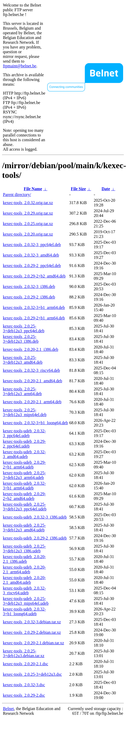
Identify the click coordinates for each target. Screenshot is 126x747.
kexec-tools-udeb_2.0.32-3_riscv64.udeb (24, 590)
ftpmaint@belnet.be (19, 66)
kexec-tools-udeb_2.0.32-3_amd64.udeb (24, 454)
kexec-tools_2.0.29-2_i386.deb (29, 297)
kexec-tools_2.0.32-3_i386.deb (29, 286)
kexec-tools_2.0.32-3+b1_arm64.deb (34, 307)
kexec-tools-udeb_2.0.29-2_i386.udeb (35, 538)
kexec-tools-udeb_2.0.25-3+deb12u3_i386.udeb (24, 548)
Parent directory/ (17, 194)
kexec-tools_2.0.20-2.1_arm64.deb (32, 402)
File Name (33, 189)
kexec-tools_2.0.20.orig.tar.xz (28, 234)
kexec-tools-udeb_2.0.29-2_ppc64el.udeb (24, 443)
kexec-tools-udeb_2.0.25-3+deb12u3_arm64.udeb (24, 475)
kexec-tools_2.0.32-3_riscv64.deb (31, 370)
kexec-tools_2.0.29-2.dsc (24, 695)
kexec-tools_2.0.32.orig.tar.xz (28, 202)
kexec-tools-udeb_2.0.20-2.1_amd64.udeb (24, 580)
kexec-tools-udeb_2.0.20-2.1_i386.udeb (24, 559)
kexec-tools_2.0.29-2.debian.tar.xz (32, 632)
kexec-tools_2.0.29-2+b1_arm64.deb (34, 318)
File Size (78, 189)
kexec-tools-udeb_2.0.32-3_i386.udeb (35, 517)
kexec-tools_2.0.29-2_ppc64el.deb (32, 265)
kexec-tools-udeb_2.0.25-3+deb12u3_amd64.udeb (24, 527)
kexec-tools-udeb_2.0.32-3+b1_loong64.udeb (24, 611)
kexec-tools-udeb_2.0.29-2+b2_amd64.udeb (24, 496)
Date (106, 189)
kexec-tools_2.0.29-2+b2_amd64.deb (34, 276)
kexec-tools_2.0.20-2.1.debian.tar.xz (33, 643)
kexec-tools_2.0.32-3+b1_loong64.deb (35, 423)
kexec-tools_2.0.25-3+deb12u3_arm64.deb (22, 391)
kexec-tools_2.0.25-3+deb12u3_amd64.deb (23, 359)
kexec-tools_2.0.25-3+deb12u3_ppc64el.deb (23, 328)
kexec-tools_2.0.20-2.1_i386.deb (30, 349)
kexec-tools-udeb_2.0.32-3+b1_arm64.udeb (24, 485)
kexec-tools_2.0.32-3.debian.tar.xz (32, 622)
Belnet (8, 708)
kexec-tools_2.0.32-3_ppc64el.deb (32, 244)
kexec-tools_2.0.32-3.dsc (24, 685)
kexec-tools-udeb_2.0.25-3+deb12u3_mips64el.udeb (26, 601)
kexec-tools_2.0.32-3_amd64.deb (31, 255)
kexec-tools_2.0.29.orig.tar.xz (28, 213)
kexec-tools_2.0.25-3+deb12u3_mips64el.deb (24, 412)
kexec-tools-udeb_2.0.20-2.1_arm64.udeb (24, 569)
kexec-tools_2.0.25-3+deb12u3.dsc (32, 674)
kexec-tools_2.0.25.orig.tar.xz (28, 223)
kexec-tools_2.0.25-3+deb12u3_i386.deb (21, 338)
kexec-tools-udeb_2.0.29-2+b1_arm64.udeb (24, 464)
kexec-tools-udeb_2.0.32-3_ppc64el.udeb (24, 433)
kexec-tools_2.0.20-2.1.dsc (25, 664)
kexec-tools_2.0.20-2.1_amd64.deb (32, 381)
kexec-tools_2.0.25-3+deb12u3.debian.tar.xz (23, 653)
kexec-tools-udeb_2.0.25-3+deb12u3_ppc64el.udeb (24, 506)
